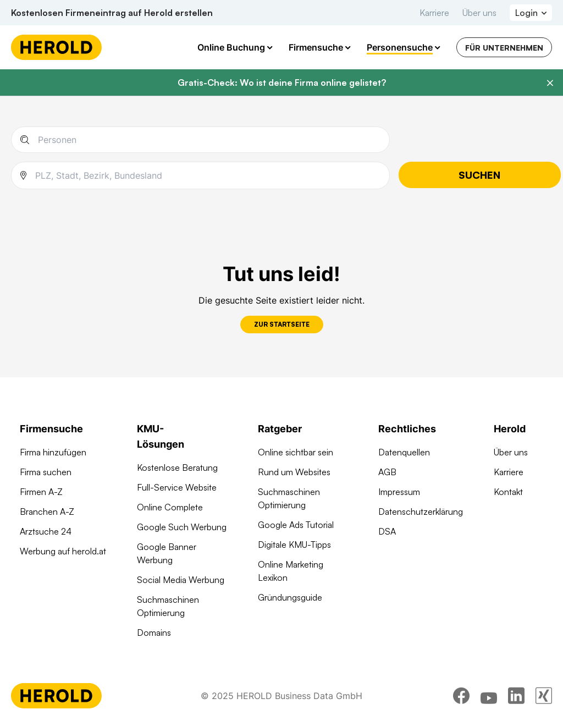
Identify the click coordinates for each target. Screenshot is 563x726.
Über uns (479, 12)
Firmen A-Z (41, 491)
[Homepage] (56, 47)
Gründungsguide (290, 597)
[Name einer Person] (209, 140)
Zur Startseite (282, 324)
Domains (154, 632)
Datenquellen (404, 452)
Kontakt (508, 491)
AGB (387, 471)
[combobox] (207, 175)
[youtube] (489, 696)
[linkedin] (516, 696)
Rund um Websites (294, 471)
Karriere (434, 12)
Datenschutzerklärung (420, 511)
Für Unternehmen (504, 47)
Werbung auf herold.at (63, 551)
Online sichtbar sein (295, 452)
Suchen (479, 175)
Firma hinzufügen (53, 452)
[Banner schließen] (549, 83)
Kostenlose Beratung (177, 467)
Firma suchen (45, 471)
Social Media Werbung (180, 579)
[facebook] (461, 696)
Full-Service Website (177, 487)
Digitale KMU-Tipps (294, 544)
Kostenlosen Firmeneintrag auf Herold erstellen (112, 12)
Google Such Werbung (182, 526)
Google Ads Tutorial (296, 524)
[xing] (544, 696)
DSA (387, 531)
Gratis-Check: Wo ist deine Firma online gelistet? (282, 82)
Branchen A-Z (47, 511)
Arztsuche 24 (45, 531)
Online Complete (170, 507)
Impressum (399, 491)
